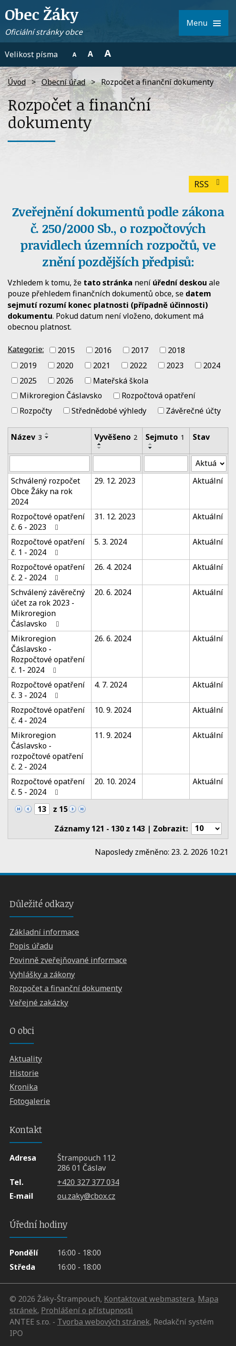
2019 (28, 365)
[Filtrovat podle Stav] (208, 463)
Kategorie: (26, 349)
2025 (28, 380)
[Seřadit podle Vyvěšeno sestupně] (99, 448)
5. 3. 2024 (110, 541)
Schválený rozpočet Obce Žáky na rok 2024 (45, 491)
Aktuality (26, 1058)
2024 (211, 365)
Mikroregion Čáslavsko (61, 395)
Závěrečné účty (193, 410)
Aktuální (208, 481)
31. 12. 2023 (114, 516)
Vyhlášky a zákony (42, 974)
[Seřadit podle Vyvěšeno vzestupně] (99, 444)
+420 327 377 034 (88, 1182)
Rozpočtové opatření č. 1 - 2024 (48, 546)
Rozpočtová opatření (158, 395)
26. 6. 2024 (112, 638)
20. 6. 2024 (112, 592)
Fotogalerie (30, 1101)
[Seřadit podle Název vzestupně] (47, 433)
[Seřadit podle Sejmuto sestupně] (150, 448)
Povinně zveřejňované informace (68, 960)
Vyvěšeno (115, 437)
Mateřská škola (120, 380)
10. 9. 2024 (112, 710)
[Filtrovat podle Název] (50, 463)
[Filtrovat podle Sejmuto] (166, 463)
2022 (138, 365)
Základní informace (44, 932)
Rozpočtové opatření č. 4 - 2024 (48, 715)
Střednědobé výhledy (109, 410)
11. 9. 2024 (112, 735)
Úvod (17, 82)
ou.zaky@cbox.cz (86, 1196)
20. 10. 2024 (114, 781)
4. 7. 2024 (110, 684)
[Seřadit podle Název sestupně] (47, 437)
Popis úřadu (31, 946)
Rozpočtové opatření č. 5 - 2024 (48, 786)
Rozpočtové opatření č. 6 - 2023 (48, 521)
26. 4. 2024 (112, 567)
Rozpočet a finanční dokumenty (66, 988)
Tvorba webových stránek (103, 1321)
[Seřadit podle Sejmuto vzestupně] (150, 444)
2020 (64, 365)
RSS (209, 184)
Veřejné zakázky (39, 1002)
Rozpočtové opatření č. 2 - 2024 (48, 572)
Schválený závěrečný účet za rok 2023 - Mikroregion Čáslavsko (48, 608)
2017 (139, 350)
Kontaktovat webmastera (149, 1299)
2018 (176, 350)
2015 (66, 350)
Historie (24, 1073)
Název (26, 437)
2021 (101, 365)
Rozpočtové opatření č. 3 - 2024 (48, 689)
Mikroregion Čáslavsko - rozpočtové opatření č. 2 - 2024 (47, 751)
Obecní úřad (63, 82)
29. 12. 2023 (114, 481)
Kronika (24, 1087)
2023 (175, 365)
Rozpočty (36, 410)
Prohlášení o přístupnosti (87, 1310)
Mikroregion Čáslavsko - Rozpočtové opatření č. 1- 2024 (48, 654)
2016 (103, 350)
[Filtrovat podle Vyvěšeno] (117, 463)
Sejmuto (165, 437)
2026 (64, 380)
